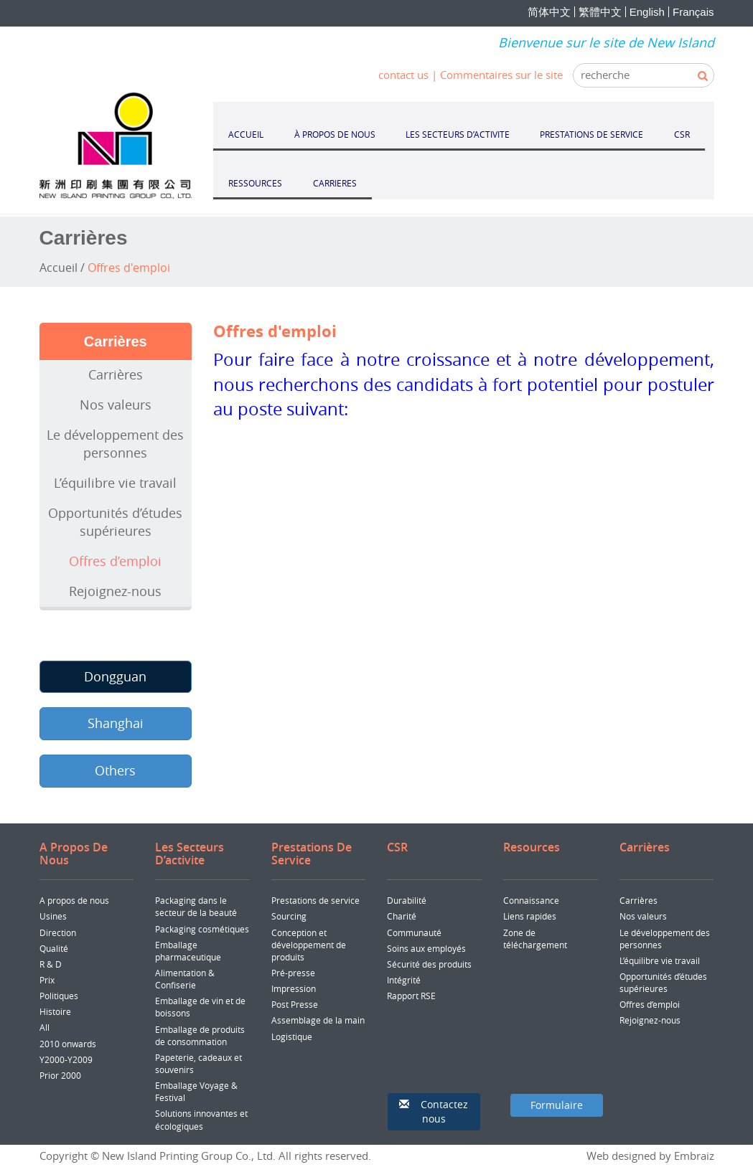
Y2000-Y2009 (66, 1059)
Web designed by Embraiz (650, 1155)
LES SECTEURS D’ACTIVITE (458, 134)
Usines (53, 916)
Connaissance (531, 900)
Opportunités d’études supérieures (115, 522)
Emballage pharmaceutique (188, 951)
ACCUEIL (245, 134)
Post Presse (294, 1004)
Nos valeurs (115, 404)
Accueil (58, 267)
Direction (57, 932)
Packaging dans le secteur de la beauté (196, 906)
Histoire (55, 1011)
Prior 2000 (60, 1075)
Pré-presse (293, 972)
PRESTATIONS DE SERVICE (591, 134)
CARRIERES (335, 183)
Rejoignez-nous (115, 591)
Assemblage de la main (318, 1020)
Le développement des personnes (115, 444)
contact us (403, 74)
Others (115, 770)
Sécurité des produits (429, 964)
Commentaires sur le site (501, 74)
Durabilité (406, 900)
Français (693, 11)
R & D (50, 964)
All (44, 1027)
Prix (47, 980)
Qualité (53, 948)
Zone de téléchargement (535, 938)
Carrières (115, 374)
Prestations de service (315, 900)
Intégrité (404, 980)
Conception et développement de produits (308, 945)
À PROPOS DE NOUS (334, 134)
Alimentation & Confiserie (185, 979)
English (647, 11)
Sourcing (289, 916)
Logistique (291, 1036)
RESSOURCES (255, 183)
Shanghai (116, 723)
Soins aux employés (426, 948)
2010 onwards (67, 1043)
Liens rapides (529, 916)
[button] (434, 1111)
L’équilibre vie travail (115, 482)
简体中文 (549, 11)
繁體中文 (600, 11)
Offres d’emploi (115, 561)
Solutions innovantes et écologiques (201, 1119)
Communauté (414, 932)
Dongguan (115, 676)
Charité (401, 916)
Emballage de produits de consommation (200, 1035)
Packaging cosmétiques (202, 929)
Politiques (58, 995)
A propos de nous (74, 900)
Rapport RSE (411, 995)
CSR (682, 134)
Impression (293, 988)
